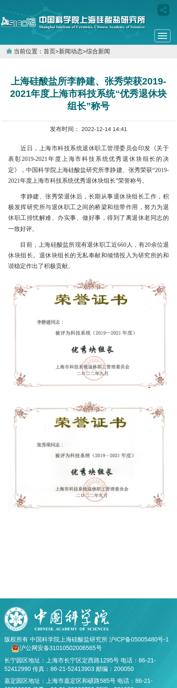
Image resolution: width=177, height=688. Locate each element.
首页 (49, 51)
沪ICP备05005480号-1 (139, 639)
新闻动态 (71, 51)
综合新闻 (98, 51)
